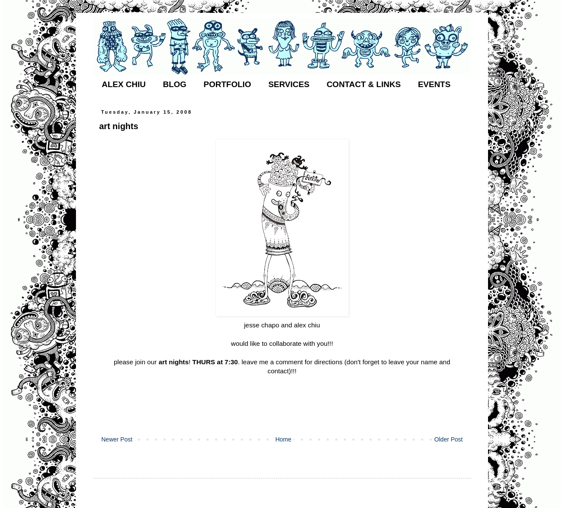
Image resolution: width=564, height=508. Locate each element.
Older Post (448, 439)
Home (283, 439)
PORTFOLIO (227, 84)
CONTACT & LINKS (364, 84)
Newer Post (116, 439)
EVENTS (434, 84)
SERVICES (288, 84)
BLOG (174, 84)
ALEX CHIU (124, 84)
